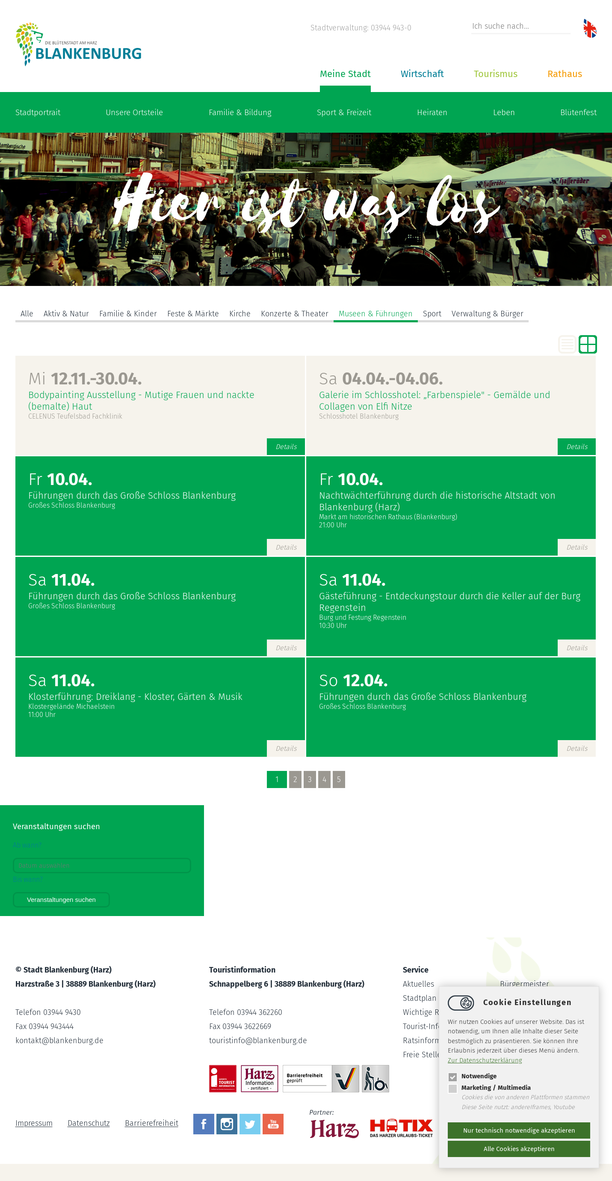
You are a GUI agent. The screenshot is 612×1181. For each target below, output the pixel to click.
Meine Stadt (345, 74)
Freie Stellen (424, 1054)
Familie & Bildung (240, 112)
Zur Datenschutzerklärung (485, 1060)
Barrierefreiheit (151, 1123)
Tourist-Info (422, 1026)
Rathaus (564, 74)
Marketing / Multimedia (489, 1088)
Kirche (240, 313)
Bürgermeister (524, 984)
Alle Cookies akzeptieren (519, 1149)
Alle (27, 313)
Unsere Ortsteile (134, 112)
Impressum (34, 1123)
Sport (432, 313)
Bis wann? (28, 879)
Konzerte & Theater (294, 313)
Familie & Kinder (128, 313)
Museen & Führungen (376, 313)
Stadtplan (420, 998)
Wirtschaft (422, 74)
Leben (504, 112)
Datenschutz (89, 1123)
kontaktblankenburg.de (59, 1040)
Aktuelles (418, 984)
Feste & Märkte (193, 313)
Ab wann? (27, 845)
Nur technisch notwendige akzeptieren (519, 1130)
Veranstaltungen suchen (61, 899)
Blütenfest (578, 112)
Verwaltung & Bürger (487, 313)
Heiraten (432, 112)
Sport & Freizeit (344, 112)
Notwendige (472, 1076)
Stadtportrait (37, 112)
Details (285, 447)
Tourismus (495, 74)
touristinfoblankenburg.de (258, 1040)
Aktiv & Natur (66, 313)
